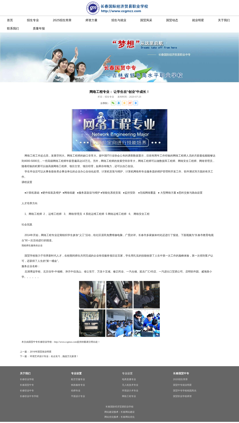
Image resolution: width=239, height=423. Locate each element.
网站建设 (109, 411)
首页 (10, 20)
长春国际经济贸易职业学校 (119, 406)
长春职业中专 (27, 390)
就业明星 (198, 20)
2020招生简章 (180, 379)
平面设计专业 (78, 396)
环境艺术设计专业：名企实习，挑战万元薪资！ (54, 356)
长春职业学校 (45, 342)
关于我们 (224, 20)
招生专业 (33, 20)
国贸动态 (172, 20)
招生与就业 (118, 20)
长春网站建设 (128, 411)
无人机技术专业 (130, 384)
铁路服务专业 (78, 384)
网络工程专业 (129, 396)
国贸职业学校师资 (182, 396)
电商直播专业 (129, 379)
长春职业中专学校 (29, 396)
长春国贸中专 (27, 384)
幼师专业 (75, 390)
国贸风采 (146, 20)
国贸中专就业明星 (182, 384)
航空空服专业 (78, 379)
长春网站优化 (128, 416)
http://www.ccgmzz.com (65, 342)
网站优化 (109, 416)
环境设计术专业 (130, 390)
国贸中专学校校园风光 (184, 390)
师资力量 (91, 20)
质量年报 (39, 28)
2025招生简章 (62, 20)
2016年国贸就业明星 (40, 351)
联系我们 (13, 28)
